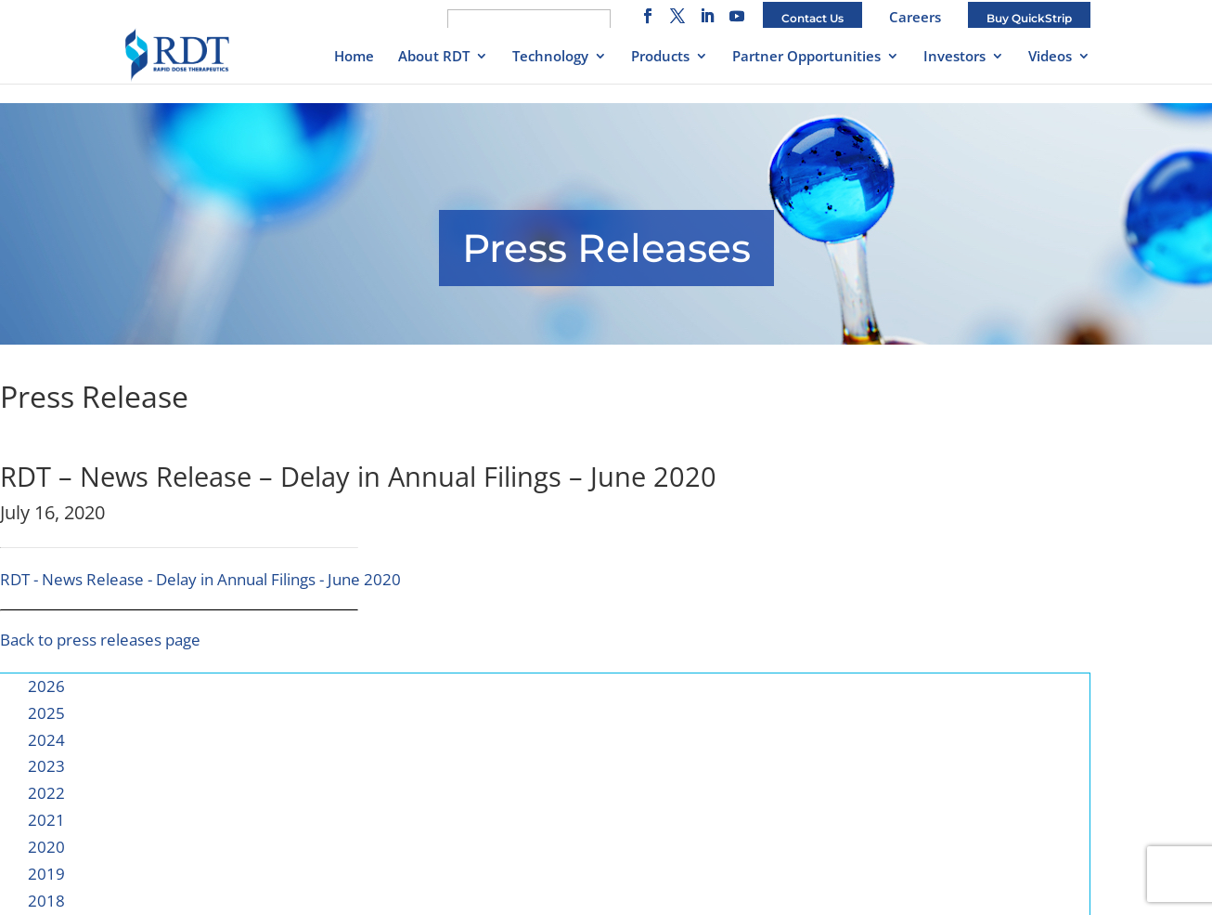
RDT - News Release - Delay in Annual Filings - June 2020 (200, 579)
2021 (46, 819)
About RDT (434, 57)
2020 (46, 846)
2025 (46, 713)
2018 (46, 900)
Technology (550, 57)
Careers (915, 16)
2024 (46, 740)
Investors (954, 57)
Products (660, 57)
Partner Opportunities (806, 57)
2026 (46, 686)
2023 (46, 766)
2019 (46, 873)
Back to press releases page (100, 639)
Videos (1050, 57)
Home (354, 57)
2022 (46, 793)
